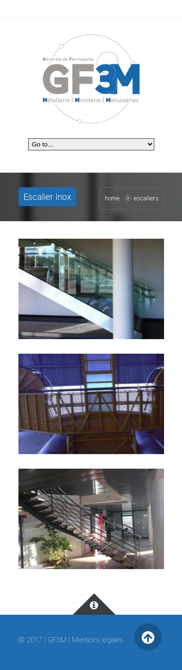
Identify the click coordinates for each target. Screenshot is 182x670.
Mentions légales (97, 640)
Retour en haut (148, 637)
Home (112, 198)
